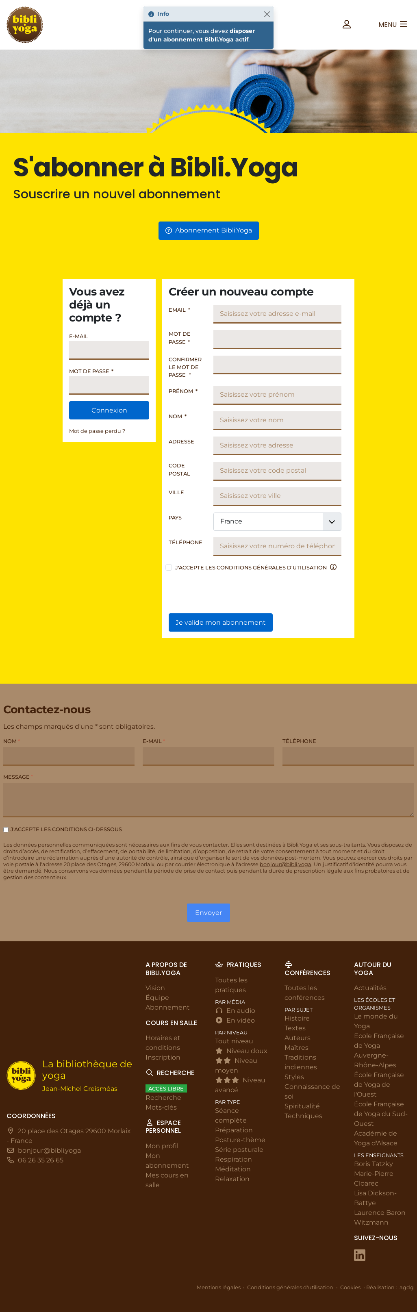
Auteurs (298, 1038)
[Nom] (69, 756)
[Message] (208, 800)
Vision (155, 988)
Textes (295, 1028)
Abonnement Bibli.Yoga (208, 230)
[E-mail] (208, 756)
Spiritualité (302, 1106)
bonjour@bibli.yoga (285, 865)
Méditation (233, 1169)
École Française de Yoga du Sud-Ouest (381, 1113)
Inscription (163, 1057)
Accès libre (166, 1088)
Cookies (350, 1287)
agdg (407, 1287)
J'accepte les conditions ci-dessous (66, 829)
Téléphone (185, 542)
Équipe (157, 997)
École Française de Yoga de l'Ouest (379, 1084)
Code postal (179, 469)
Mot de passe (91, 371)
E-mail (78, 336)
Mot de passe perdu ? (97, 431)
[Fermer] (267, 14)
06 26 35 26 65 (40, 1160)
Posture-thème (240, 1140)
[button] (346, 24)
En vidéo (235, 1020)
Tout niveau (234, 1041)
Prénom (183, 391)
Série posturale (239, 1149)
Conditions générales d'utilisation (290, 1287)
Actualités (370, 988)
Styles (294, 1077)
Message (18, 777)
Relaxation (232, 1179)
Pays (175, 518)
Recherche (163, 1097)
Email (179, 310)
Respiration (233, 1159)
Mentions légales (219, 1287)
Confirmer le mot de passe (185, 367)
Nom (178, 416)
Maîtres (296, 1047)
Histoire (297, 1018)
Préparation (234, 1130)
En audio (235, 1010)
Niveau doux (241, 1051)
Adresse (181, 442)
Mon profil (162, 1146)
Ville (176, 492)
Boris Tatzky (373, 1164)
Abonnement (168, 1007)
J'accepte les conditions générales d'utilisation (251, 568)
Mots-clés (161, 1107)
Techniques (303, 1116)
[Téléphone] (348, 756)
